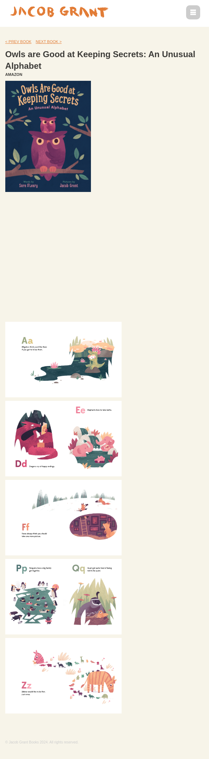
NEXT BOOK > (48, 42)
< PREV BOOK (18, 42)
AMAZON (13, 74)
